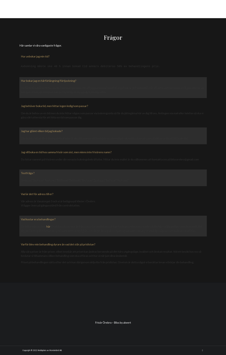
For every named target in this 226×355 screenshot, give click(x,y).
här (48, 226)
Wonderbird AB (55, 350)
